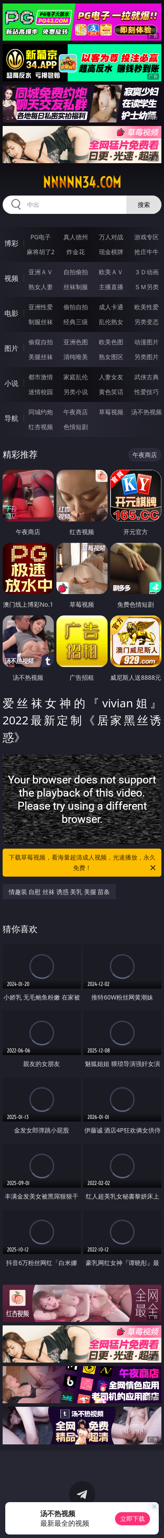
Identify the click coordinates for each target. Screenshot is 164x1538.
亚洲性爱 (40, 307)
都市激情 (40, 377)
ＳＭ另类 (146, 287)
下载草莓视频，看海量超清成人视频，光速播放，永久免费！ (83, 863)
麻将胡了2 (41, 252)
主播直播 (111, 287)
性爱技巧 (146, 392)
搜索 (144, 204)
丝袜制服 (75, 287)
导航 (11, 418)
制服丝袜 (40, 322)
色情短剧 (75, 427)
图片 (11, 348)
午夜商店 (75, 412)
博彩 (11, 243)
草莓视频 (111, 412)
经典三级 (75, 322)
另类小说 (75, 392)
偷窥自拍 (40, 342)
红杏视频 (40, 427)
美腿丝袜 (40, 357)
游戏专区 (146, 237)
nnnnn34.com (82, 182)
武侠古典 (146, 377)
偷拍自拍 (75, 307)
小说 (11, 383)
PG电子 (40, 237)
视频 (11, 278)
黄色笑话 (111, 392)
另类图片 (146, 357)
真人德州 (75, 237)
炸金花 (75, 252)
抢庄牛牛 (146, 252)
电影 (11, 313)
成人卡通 (111, 307)
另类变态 (146, 322)
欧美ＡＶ (111, 272)
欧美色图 (111, 342)
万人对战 (111, 237)
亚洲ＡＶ (40, 272)
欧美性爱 (146, 307)
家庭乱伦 (75, 377)
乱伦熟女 (111, 322)
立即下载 (132, 1518)
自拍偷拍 (75, 272)
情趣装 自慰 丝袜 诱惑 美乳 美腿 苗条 (59, 892)
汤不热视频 (146, 412)
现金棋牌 (111, 252)
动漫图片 (146, 342)
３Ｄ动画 (146, 272)
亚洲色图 (75, 342)
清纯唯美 (75, 357)
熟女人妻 (40, 287)
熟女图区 (111, 357)
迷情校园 (40, 392)
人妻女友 (111, 377)
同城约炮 (40, 412)
